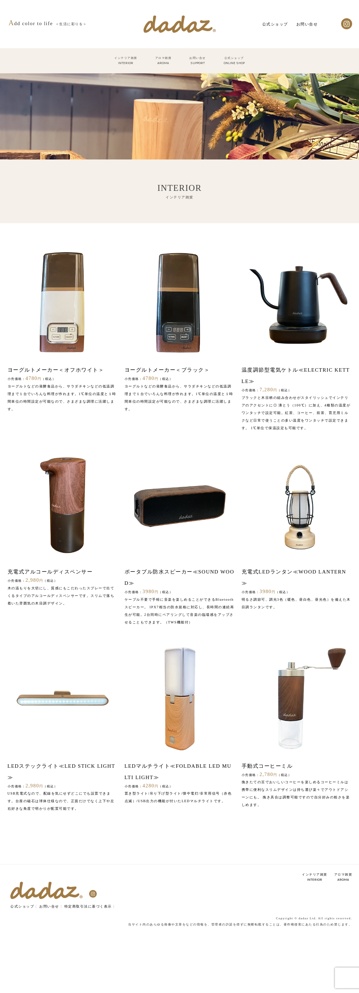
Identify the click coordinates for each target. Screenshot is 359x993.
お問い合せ (307, 24)
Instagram (346, 23)
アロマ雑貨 (343, 877)
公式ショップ (275, 24)
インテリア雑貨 (314, 877)
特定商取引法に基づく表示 (88, 906)
